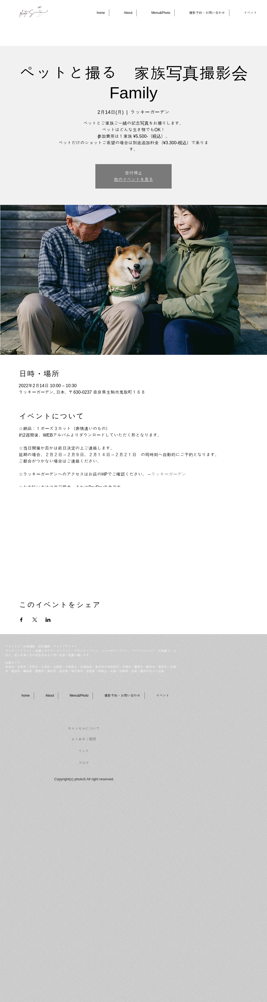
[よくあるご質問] (83, 739)
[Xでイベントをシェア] (34, 620)
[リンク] (83, 751)
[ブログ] (83, 763)
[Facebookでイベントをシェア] (21, 620)
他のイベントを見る (133, 179)
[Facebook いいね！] (213, 725)
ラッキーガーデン (168, 474)
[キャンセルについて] (83, 729)
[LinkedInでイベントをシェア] (48, 620)
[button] (155, 13)
